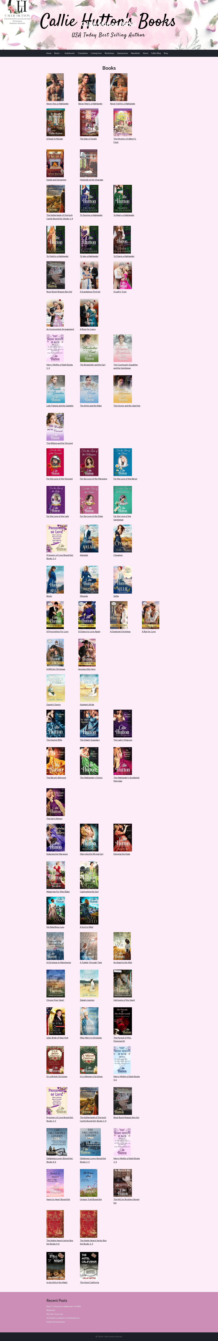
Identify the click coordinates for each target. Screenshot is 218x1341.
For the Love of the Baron (125, 478)
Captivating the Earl (89, 891)
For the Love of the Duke (91, 516)
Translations (83, 53)
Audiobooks (70, 53)
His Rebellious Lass (55, 927)
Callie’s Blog (156, 53)
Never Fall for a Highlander (122, 103)
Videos (67, 60)
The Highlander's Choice (91, 777)
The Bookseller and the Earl (92, 364)
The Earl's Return (54, 818)
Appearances (122, 53)
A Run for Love (149, 631)
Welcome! (50, 1310)
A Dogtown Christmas (120, 631)
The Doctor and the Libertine (126, 405)
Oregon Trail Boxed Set (91, 1199)
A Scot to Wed (86, 927)
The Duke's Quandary (90, 740)
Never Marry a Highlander (90, 103)
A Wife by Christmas (55, 669)
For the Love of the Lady (57, 516)
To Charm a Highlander (123, 256)
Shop (166, 53)
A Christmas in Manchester (58, 962)
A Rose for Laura (88, 329)
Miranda (84, 596)
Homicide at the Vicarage (91, 179)
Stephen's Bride (87, 704)
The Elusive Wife (54, 740)
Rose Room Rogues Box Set (59, 291)
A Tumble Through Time (91, 962)
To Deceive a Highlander (91, 215)
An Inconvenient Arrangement (60, 329)
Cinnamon (118, 555)
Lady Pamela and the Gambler (60, 405)
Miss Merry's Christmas (91, 1037)
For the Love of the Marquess (93, 478)
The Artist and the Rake (91, 405)
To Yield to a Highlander (57, 256)
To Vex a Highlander (89, 256)
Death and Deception (56, 179)
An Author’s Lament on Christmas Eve (63, 1318)
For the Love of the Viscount (59, 478)
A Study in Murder (54, 138)
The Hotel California (89, 1282)
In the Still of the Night (56, 1282)
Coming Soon (96, 53)
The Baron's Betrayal (56, 777)
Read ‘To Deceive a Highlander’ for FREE (63, 1306)
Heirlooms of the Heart (124, 1000)
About (145, 53)
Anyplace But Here (87, 669)
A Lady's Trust (120, 291)
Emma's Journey (87, 1000)
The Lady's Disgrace (122, 740)
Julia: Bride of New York (57, 1037)
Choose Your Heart (55, 1000)
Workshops (109, 53)
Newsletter (135, 53)
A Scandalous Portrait (90, 291)
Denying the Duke (121, 854)
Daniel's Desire (53, 704)
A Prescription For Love (57, 631)
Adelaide (84, 555)
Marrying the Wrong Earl (91, 854)
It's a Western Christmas (91, 1076)
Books (57, 53)
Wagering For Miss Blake (58, 891)
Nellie (116, 596)
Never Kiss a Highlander (57, 103)
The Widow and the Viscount (59, 443)
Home (48, 53)
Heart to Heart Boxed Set (58, 1199)
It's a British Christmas (56, 1076)
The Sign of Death (88, 138)
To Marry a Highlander (123, 215)
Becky (49, 596)
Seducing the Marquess (57, 854)
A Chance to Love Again (89, 631)
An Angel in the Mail (122, 962)
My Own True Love (54, 1314)
